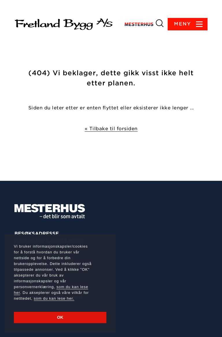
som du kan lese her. (54, 298)
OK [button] (60, 317)
